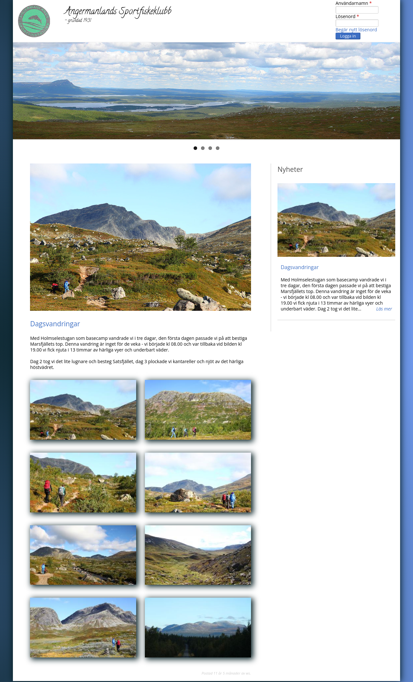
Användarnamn (354, 3)
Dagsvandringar (55, 323)
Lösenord (347, 16)
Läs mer (384, 309)
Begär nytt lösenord (356, 29)
